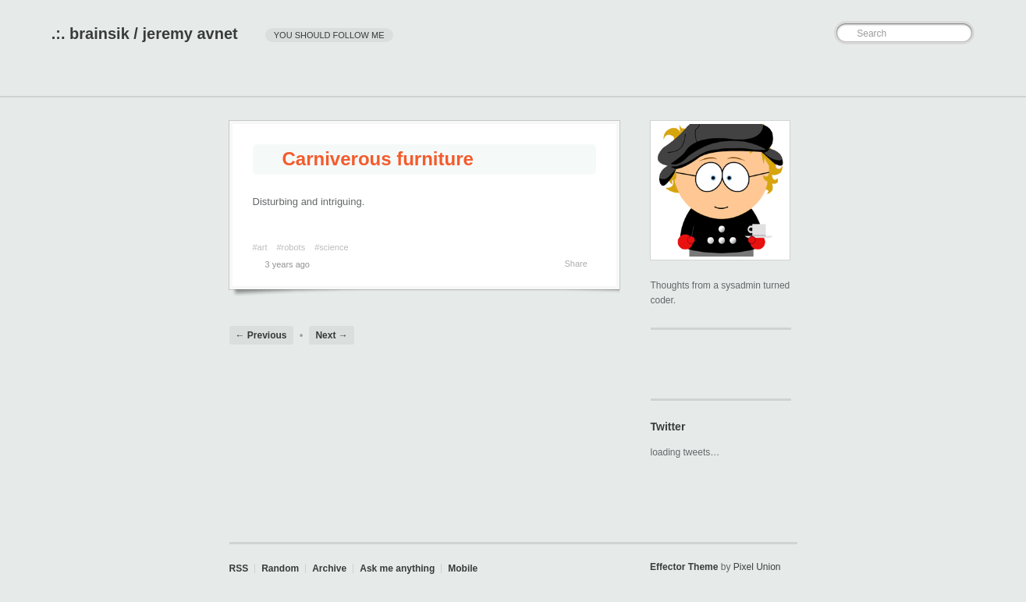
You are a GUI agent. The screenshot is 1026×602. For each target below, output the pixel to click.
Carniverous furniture (367, 158)
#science (331, 247)
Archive (329, 568)
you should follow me (329, 35)
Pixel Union (757, 566)
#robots (290, 247)
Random (280, 568)
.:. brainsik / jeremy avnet (144, 33)
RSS (239, 568)
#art (260, 247)
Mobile (462, 568)
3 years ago (281, 264)
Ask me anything (397, 568)
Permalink (327, 264)
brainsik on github (683, 363)
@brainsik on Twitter (660, 363)
